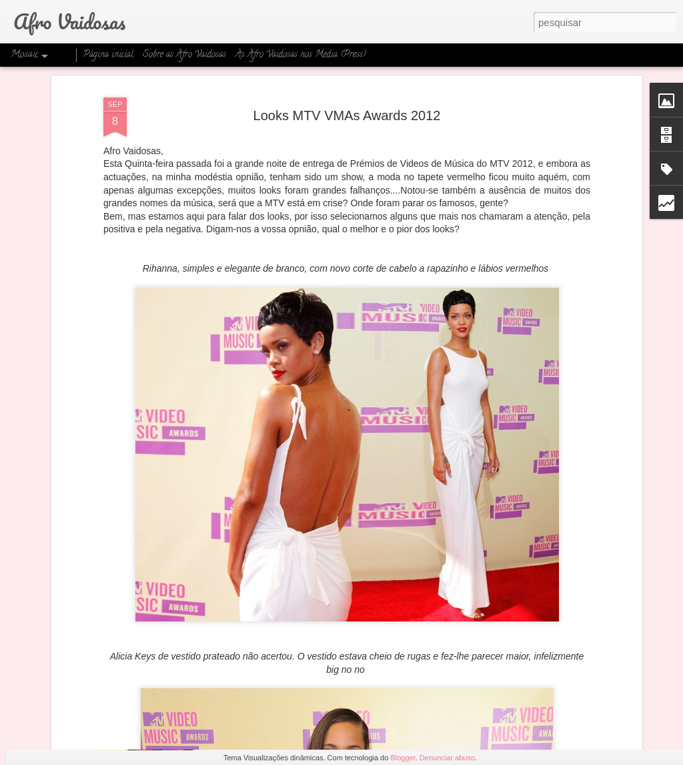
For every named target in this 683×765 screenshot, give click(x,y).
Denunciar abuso (447, 758)
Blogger (402, 758)
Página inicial (108, 55)
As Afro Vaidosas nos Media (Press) (300, 55)
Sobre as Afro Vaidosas (184, 55)
